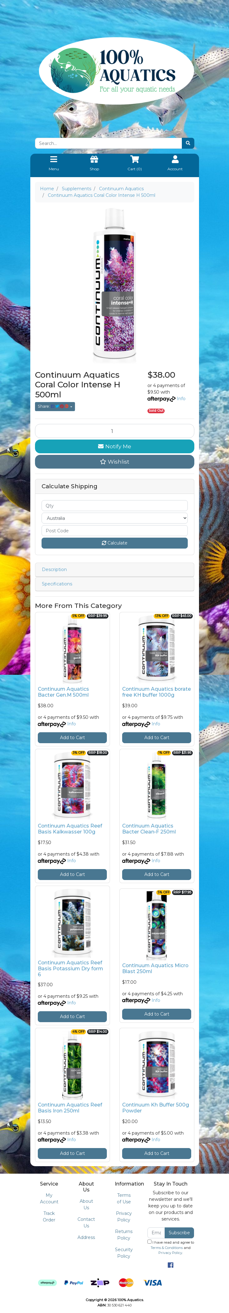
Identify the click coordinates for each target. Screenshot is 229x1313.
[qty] (115, 505)
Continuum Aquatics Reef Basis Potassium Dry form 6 (70, 968)
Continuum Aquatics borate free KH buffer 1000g (156, 692)
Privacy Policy (124, 1217)
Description (54, 569)
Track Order (49, 1217)
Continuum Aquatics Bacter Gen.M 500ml (63, 692)
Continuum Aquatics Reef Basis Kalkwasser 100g (70, 829)
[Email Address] (156, 1232)
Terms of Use (124, 1198)
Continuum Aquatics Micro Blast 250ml (155, 968)
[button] (114, 462)
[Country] (115, 518)
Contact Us (86, 1222)
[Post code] (115, 530)
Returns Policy (123, 1235)
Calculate (114, 543)
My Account (49, 1198)
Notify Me (114, 446)
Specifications (57, 584)
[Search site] (188, 143)
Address (86, 1237)
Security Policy (124, 1253)
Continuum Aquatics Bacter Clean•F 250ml (149, 829)
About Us (86, 1204)
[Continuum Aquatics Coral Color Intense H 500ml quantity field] (114, 431)
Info (181, 398)
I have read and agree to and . (170, 1247)
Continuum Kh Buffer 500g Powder (155, 1108)
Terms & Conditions (167, 1248)
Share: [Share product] (53, 406)
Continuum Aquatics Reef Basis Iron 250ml (70, 1108)
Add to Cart (72, 737)
